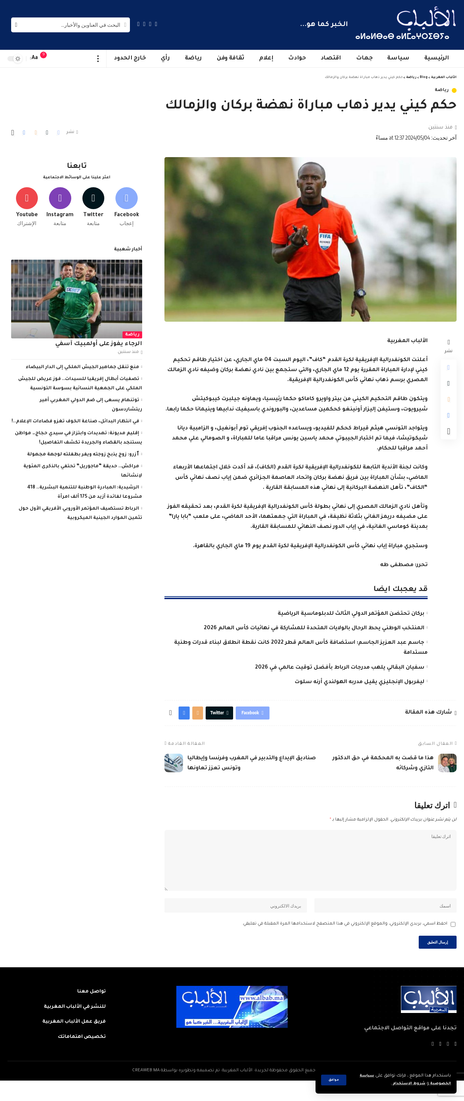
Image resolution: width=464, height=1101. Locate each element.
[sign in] (58, 58)
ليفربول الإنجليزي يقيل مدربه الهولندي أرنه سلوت (359, 682)
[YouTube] (144, 24)
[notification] (47, 58)
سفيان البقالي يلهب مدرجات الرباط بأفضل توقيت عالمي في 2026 (339, 668)
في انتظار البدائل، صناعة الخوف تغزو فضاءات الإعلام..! (75, 419)
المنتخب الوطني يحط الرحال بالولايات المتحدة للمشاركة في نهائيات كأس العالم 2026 (314, 628)
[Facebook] (156, 24)
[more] (98, 59)
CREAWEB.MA (146, 1091)
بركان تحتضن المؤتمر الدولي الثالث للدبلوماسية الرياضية (351, 614)
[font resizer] (35, 58)
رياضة (442, 90)
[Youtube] (27, 203)
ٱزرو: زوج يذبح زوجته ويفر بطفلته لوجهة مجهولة (83, 452)
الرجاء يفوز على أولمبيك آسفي (98, 341)
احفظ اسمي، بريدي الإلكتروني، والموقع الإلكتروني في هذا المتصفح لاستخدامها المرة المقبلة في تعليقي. (344, 941)
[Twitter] (150, 24)
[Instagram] (138, 24)
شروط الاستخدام (402, 1083)
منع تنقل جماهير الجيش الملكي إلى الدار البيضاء (82, 364)
